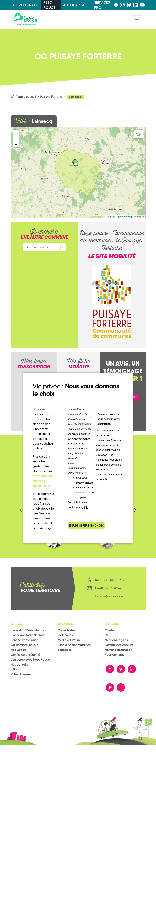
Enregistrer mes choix (86, 525)
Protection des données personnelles (43, 481)
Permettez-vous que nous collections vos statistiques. (108, 419)
